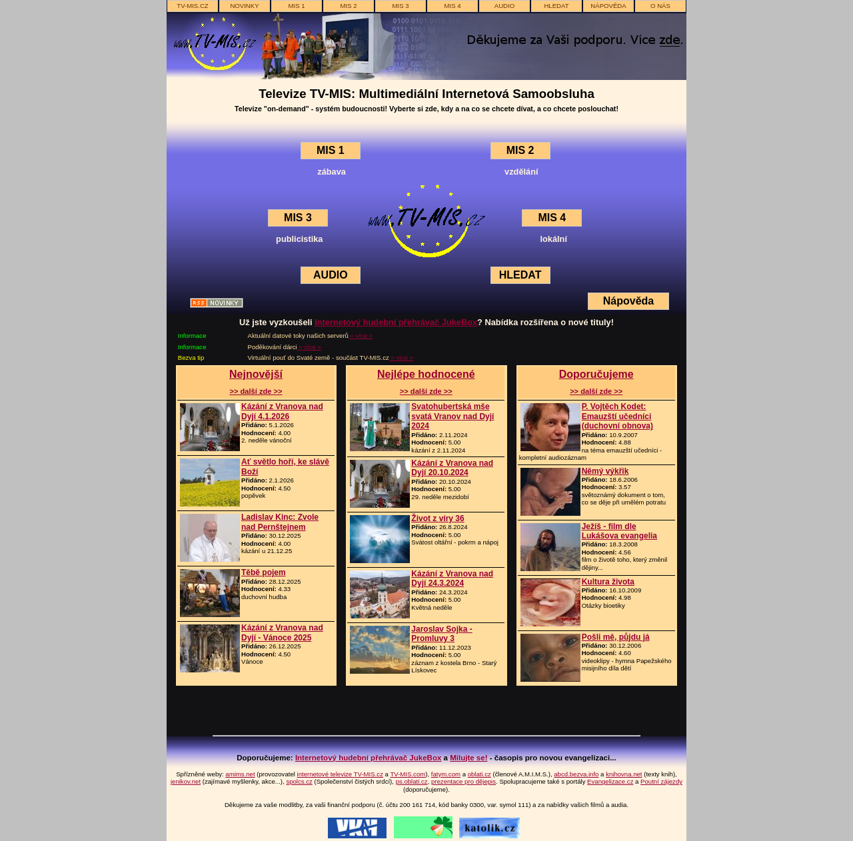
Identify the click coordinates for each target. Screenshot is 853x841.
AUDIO (504, 5)
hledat (556, 5)
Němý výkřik (605, 471)
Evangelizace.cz (610, 781)
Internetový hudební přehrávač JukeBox (396, 322)
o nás (660, 5)
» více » (361, 335)
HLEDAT (520, 275)
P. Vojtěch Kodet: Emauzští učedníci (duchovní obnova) (617, 416)
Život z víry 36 (437, 518)
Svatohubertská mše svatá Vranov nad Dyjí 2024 (452, 416)
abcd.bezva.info (576, 774)
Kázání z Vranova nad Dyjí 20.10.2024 (452, 467)
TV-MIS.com (407, 774)
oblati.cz (479, 774)
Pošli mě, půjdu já (616, 637)
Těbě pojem (263, 572)
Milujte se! (468, 758)
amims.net (240, 774)
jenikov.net (186, 781)
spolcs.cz (299, 781)
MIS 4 (452, 5)
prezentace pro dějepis (463, 781)
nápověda (608, 5)
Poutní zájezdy (661, 781)
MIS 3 (400, 5)
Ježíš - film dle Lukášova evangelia (619, 531)
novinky (244, 5)
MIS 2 (348, 5)
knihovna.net (624, 774)
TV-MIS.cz (192, 5)
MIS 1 (296, 5)
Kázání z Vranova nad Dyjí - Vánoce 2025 (282, 632)
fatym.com (445, 774)
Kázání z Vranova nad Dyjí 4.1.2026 (282, 411)
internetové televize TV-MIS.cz (340, 774)
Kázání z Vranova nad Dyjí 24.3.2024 (452, 578)
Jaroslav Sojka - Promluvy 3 (441, 633)
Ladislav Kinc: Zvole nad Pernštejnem (280, 521)
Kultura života (608, 581)
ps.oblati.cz (412, 781)
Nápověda (628, 301)
